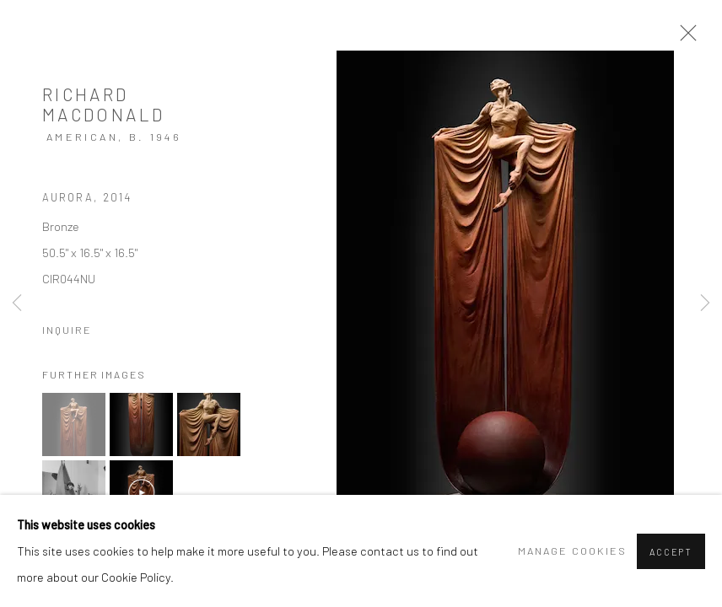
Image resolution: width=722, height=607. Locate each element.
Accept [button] (670, 551)
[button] (73, 424)
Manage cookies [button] (572, 550)
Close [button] (684, 38)
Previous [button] (17, 303)
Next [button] (705, 303)
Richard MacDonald (103, 104)
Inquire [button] (67, 329)
